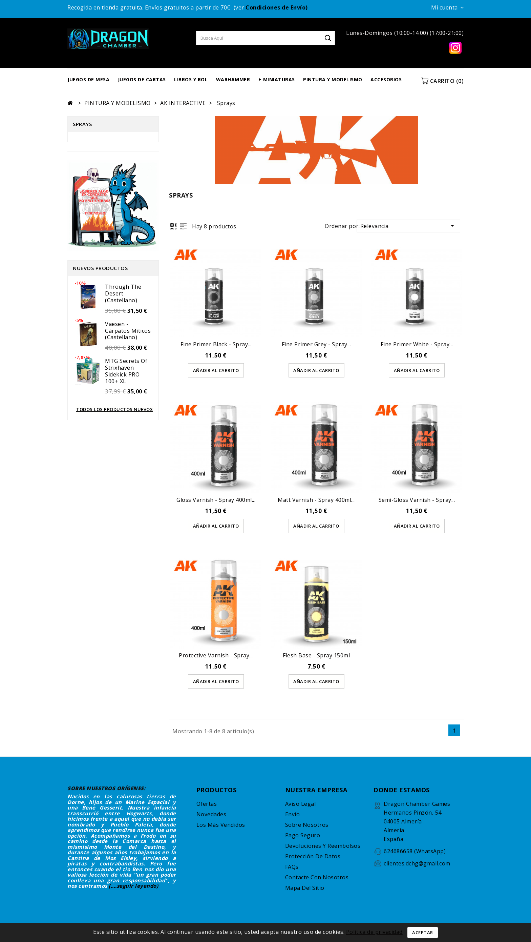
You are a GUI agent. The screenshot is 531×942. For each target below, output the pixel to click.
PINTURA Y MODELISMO (332, 79)
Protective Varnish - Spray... (216, 655)
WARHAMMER (233, 79)
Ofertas (206, 804)
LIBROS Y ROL (191, 79)
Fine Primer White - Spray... (417, 344)
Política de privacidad (374, 932)
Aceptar (422, 932)
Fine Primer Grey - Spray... (316, 344)
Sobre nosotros (306, 825)
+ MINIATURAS (276, 79)
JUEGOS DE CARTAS (142, 79)
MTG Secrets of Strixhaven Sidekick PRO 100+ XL (126, 371)
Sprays (82, 124)
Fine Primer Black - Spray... (216, 344)
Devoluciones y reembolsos (323, 846)
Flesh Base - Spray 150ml (316, 655)
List (183, 226)
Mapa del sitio (304, 888)
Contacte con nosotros (317, 877)
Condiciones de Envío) (277, 7)
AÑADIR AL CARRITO (216, 370)
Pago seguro (302, 835)
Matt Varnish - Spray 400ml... (316, 500)
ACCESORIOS (386, 79)
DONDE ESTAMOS (402, 790)
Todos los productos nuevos (114, 409)
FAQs (292, 867)
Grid (173, 226)
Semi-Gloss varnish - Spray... (417, 500)
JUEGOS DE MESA (88, 79)
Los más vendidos (220, 825)
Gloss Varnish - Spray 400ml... (215, 500)
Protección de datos (313, 856)
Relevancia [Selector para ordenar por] (408, 226)
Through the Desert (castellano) (123, 293)
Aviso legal (300, 804)
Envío (292, 814)
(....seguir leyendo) (133, 886)
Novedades (211, 814)
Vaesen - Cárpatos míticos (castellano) (128, 330)
